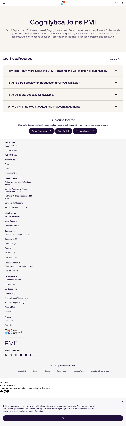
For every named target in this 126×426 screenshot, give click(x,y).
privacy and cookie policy (14, 411)
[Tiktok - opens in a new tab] (31, 355)
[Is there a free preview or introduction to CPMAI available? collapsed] (63, 82)
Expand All (116, 58)
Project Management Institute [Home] (13, 332)
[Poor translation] (6, 391)
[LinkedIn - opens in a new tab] (26, 355)
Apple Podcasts (39, 131)
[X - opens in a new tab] (11, 355)
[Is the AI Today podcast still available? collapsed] (63, 94)
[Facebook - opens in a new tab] (6, 355)
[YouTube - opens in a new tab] (21, 355)
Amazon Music (83, 131)
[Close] (123, 401)
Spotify (61, 131)
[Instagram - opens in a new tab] (16, 355)
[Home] (63, 3)
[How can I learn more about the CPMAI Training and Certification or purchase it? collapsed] (63, 71)
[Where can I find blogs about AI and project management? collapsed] (63, 106)
